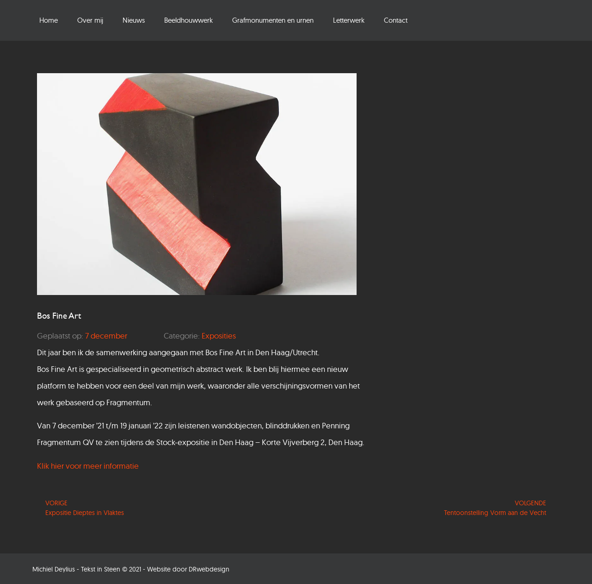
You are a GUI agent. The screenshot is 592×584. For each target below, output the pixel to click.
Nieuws (134, 20)
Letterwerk (348, 20)
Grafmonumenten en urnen (273, 20)
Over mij (90, 20)
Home (48, 20)
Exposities (219, 335)
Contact (395, 20)
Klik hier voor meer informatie (88, 466)
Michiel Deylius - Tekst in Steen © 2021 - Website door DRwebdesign (130, 569)
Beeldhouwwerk (188, 20)
